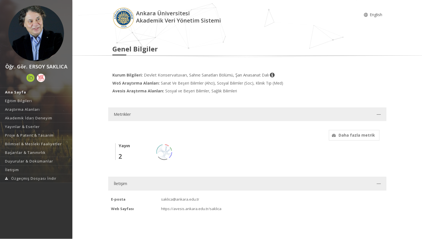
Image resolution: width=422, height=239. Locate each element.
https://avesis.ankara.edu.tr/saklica (191, 208)
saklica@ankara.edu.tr (180, 199)
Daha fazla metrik (352, 135)
